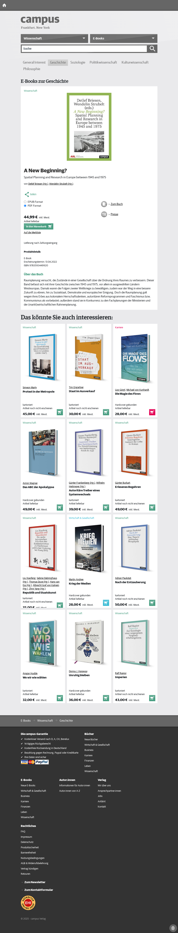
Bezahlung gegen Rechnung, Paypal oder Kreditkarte (51, 753)
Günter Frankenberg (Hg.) (82, 483)
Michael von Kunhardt (137, 390)
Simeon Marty (30, 387)
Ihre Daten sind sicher (35, 757)
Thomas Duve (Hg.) (39, 582)
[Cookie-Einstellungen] (173, 928)
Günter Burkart (122, 483)
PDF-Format (34, 205)
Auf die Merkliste (32, 232)
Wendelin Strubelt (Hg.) (61, 184)
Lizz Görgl (120, 390)
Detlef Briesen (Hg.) (38, 184)
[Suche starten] (152, 48)
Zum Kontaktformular (38, 890)
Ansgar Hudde (30, 673)
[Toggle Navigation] (174, 5)
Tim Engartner (76, 387)
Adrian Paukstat (123, 578)
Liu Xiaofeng (29, 578)
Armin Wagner (30, 483)
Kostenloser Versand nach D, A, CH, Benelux (46, 739)
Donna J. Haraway (78, 671)
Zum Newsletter (34, 882)
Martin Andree (76, 579)
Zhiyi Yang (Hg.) (37, 589)
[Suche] (84, 48)
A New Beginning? (45, 170)
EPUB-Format (35, 202)
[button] (54, 38)
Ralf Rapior (120, 673)
